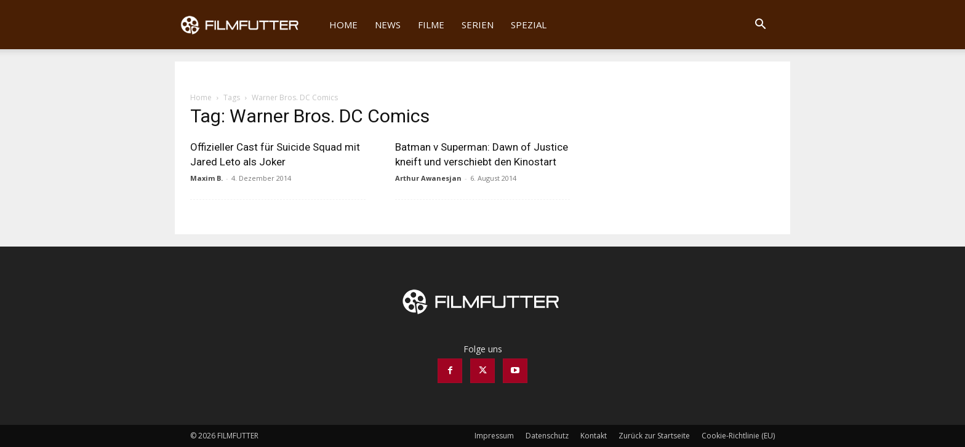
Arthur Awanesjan (428, 178)
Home (343, 24)
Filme (431, 24)
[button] (760, 25)
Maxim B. (206, 178)
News (388, 24)
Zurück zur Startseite (654, 435)
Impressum (494, 435)
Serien (478, 24)
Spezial (529, 24)
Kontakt (593, 435)
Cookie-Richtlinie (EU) (738, 435)
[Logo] (248, 24)
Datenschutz (547, 435)
